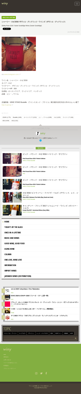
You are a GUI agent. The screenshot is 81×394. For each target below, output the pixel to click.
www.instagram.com (11, 74)
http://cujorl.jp (6, 105)
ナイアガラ (22, 333)
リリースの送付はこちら (10, 362)
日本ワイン (58, 333)
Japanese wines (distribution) (16, 276)
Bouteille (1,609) (17, 117)
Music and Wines (10, 238)
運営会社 (6, 357)
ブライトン (31, 333)
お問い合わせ (7, 360)
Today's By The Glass (12, 227)
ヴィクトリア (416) (68, 117)
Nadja (12, 312)
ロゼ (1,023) (57, 117)
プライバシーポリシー (10, 368)
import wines (9, 270)
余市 (71, 333)
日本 (51, 333)
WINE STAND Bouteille (29, 160)
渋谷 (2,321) (14, 120)
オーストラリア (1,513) (30, 117)
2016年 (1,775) (7, 117)
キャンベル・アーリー (10, 333)
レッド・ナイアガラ (42, 333)
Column (6, 254)
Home (5, 221)
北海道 (66, 333)
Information (9, 265)
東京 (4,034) (6, 120)
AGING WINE (8, 248)
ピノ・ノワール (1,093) (45, 117)
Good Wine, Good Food (13, 243)
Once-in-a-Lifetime (11, 232)
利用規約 (6, 365)
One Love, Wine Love (12, 259)
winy (40, 133)
